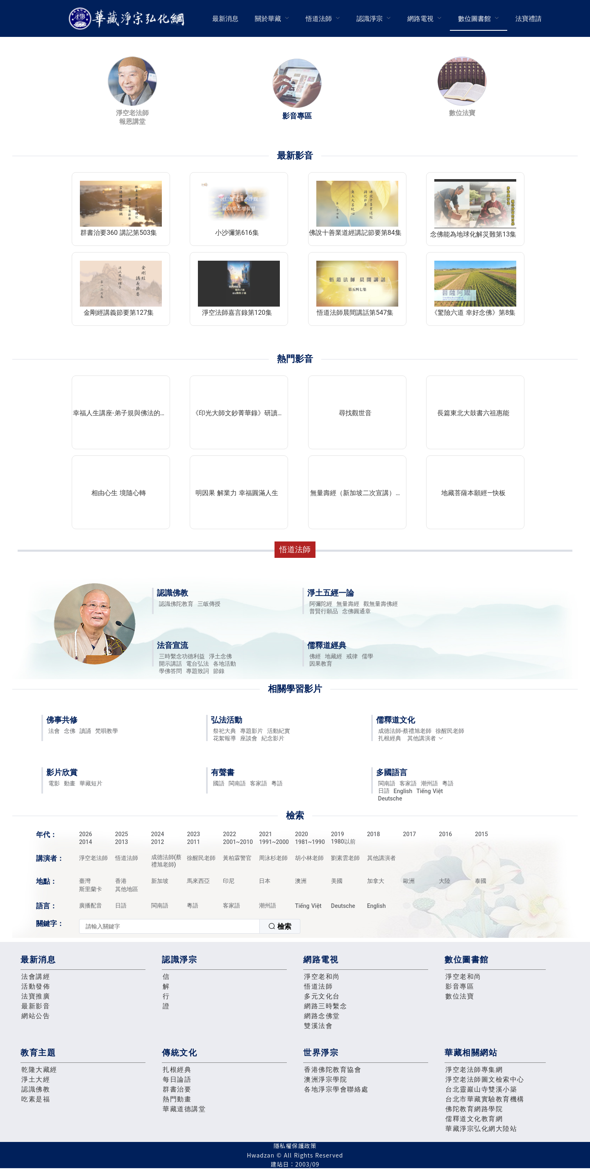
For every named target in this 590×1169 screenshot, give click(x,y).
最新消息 (225, 19)
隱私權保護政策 (295, 1146)
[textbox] (169, 926)
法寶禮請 (528, 19)
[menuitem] (225, 18)
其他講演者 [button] (425, 738)
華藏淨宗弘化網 (128, 18)
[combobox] (189, 926)
